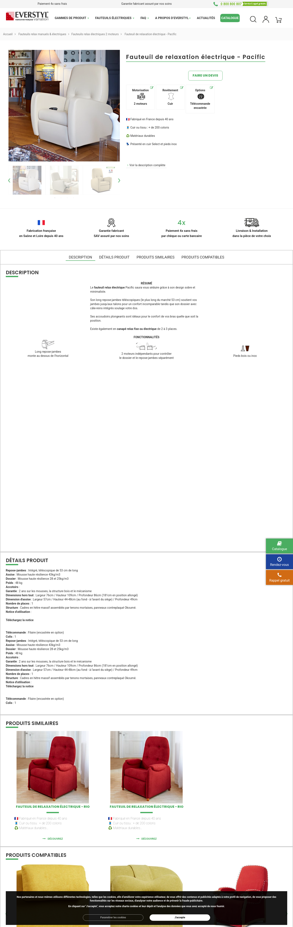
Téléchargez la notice (19, 620)
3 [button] (67, 198)
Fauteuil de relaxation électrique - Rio (53, 806)
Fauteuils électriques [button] (114, 18)
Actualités (206, 18)
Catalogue (230, 18)
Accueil (8, 34)
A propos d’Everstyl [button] (173, 18)
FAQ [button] (145, 18)
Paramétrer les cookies (113, 917)
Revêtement (170, 97)
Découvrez (55, 838)
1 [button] (55, 198)
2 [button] (61, 198)
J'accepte (180, 917)
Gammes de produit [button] (72, 18)
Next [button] (120, 180)
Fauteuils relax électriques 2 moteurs (95, 34)
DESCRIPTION (80, 257)
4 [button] (73, 198)
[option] (27, 180)
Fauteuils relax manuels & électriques (42, 34)
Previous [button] (8, 180)
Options (200, 99)
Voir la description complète (147, 165)
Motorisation (140, 97)
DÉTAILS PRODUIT (114, 257)
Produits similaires (155, 257)
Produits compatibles (202, 257)
